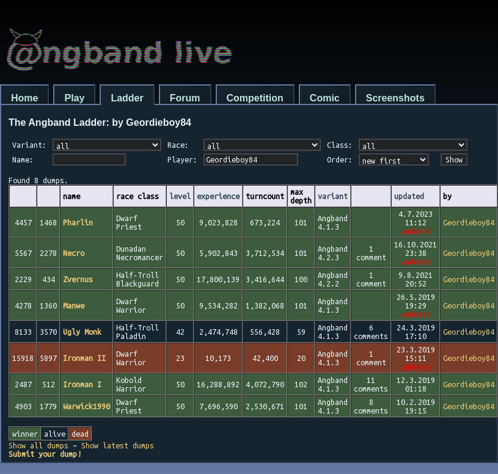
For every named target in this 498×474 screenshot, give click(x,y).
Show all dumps (38, 445)
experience (218, 196)
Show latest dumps (117, 445)
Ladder (127, 98)
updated (409, 196)
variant (333, 196)
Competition (255, 98)
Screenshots (395, 98)
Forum (185, 98)
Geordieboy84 (468, 222)
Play (74, 98)
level (180, 196)
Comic (325, 98)
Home (24, 98)
